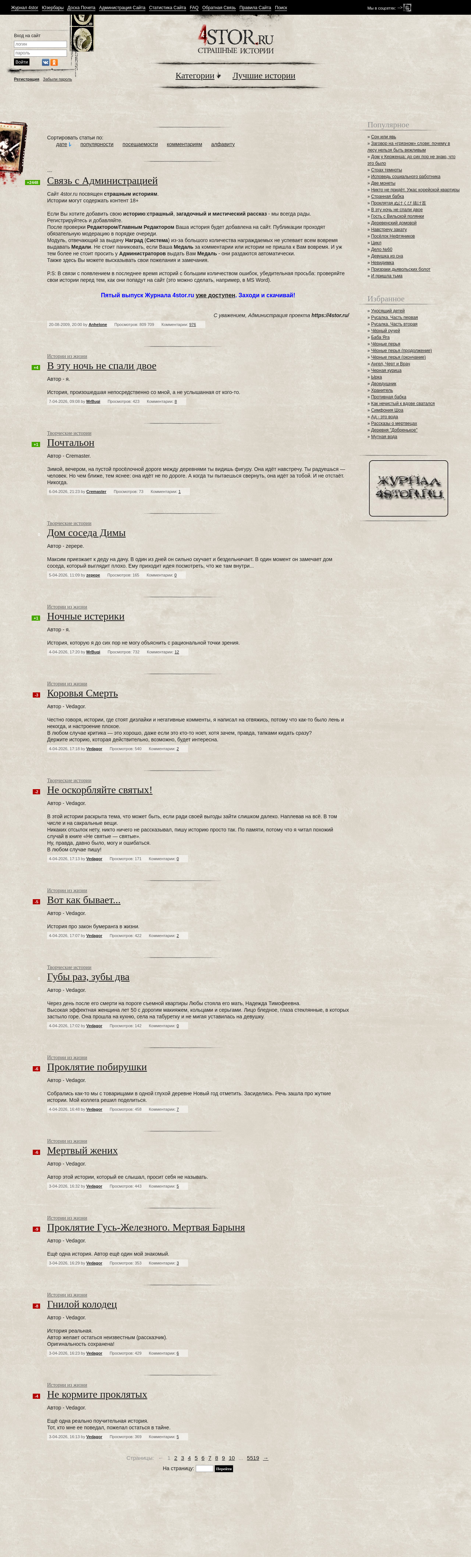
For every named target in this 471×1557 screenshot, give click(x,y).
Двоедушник (383, 383)
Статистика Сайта (167, 8)
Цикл (376, 242)
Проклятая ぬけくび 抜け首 (398, 203)
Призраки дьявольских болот (400, 269)
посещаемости (140, 144)
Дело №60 (381, 249)
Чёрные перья (385, 344)
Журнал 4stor (24, 8)
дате (61, 144)
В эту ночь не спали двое (396, 209)
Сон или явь (383, 136)
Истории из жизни (67, 356)
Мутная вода (384, 436)
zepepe (93, 575)
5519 (253, 1458)
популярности (97, 144)
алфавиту (223, 144)
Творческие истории (69, 433)
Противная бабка (388, 397)
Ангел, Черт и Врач (390, 363)
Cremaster (96, 491)
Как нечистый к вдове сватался (403, 403)
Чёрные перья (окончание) (398, 357)
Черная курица (386, 370)
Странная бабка (387, 196)
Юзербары (53, 8)
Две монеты (383, 183)
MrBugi (93, 401)
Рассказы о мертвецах (394, 423)
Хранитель (382, 390)
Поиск (281, 8)
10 (232, 1458)
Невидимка (382, 262)
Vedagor (94, 748)
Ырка (376, 377)
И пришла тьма (386, 276)
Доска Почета (81, 8)
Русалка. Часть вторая (394, 324)
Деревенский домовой (394, 223)
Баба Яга (380, 337)
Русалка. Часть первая (394, 317)
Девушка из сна (387, 256)
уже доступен (216, 295)
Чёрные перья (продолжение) (401, 350)
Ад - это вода (384, 416)
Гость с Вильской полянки (397, 216)
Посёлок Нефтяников (393, 236)
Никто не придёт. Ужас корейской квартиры (415, 189)
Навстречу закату (389, 229)
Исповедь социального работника (405, 176)
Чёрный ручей (385, 330)
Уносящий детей (388, 310)
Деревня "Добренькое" (394, 430)
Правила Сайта (255, 8)
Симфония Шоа (387, 410)
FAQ (194, 8)
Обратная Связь (219, 8)
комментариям (184, 144)
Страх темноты (386, 170)
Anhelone (98, 324)
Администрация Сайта (122, 8)
